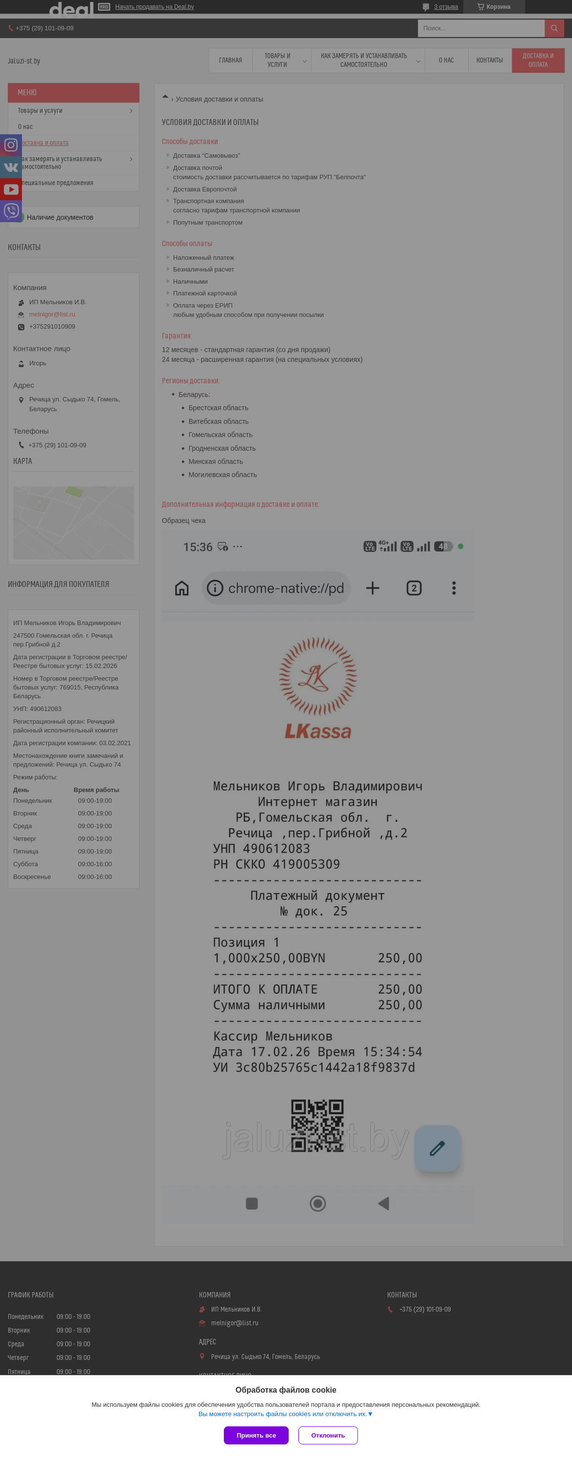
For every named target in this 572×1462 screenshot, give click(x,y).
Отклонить (328, 1435)
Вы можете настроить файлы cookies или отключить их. (282, 1414)
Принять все (256, 1435)
